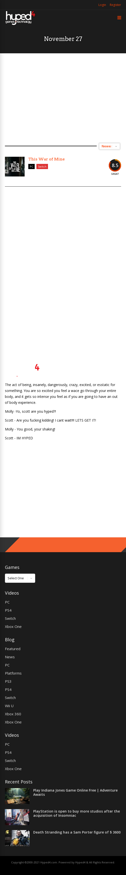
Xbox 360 (13, 713)
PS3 (8, 681)
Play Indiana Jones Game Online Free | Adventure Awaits (75, 792)
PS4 (8, 610)
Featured (12, 648)
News (10, 656)
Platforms (13, 673)
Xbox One (13, 626)
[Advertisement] (63, 97)
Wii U (9, 705)
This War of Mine (46, 159)
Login (102, 5)
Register (115, 5)
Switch (42, 166)
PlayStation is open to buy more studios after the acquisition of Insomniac (76, 813)
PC (31, 166)
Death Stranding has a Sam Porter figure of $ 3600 (77, 832)
